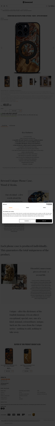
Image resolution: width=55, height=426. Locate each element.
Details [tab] (27, 207)
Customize (27, 220)
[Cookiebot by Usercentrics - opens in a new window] (47, 204)
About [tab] (44, 207)
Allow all (44, 220)
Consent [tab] (10, 207)
